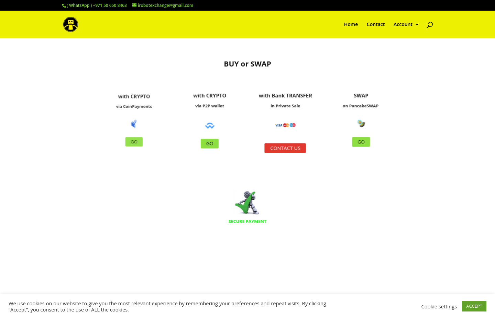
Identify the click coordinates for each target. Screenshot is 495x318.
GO (144, 138)
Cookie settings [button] (439, 306)
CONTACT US (281, 146)
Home (351, 24)
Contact (376, 24)
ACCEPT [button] (474, 306)
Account (403, 24)
